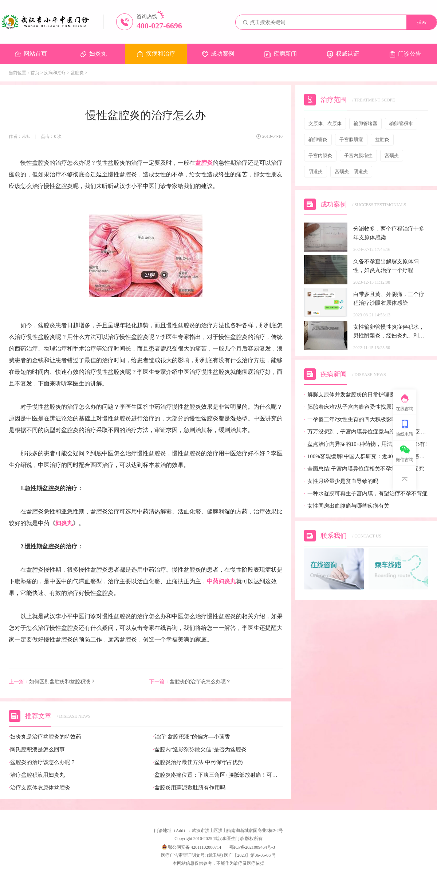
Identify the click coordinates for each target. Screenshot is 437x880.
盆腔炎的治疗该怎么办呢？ (190, 681)
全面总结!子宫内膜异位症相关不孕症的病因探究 (364, 469)
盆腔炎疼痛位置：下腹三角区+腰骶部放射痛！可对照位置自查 (218, 775)
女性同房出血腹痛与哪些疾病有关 (346, 506)
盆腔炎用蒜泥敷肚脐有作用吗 (189, 788)
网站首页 (31, 54)
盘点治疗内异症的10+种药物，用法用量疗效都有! (365, 444)
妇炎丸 (93, 54)
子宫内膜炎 (320, 155)
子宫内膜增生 (358, 155)
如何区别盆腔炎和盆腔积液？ (52, 681)
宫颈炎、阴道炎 (351, 171)
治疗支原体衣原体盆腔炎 (39, 788)
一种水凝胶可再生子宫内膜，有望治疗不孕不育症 (366, 493)
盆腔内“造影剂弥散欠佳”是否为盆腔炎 (200, 749)
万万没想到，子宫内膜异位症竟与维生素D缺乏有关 (366, 432)
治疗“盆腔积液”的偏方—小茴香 (191, 737)
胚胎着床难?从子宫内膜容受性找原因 (350, 407)
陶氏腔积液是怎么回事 (37, 749)
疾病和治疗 (156, 54)
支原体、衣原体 (325, 123)
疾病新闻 (280, 54)
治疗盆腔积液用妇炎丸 (37, 775)
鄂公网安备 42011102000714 (191, 847)
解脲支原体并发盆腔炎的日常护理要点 (352, 394)
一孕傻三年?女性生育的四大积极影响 (350, 419)
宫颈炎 (392, 155)
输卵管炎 (317, 139)
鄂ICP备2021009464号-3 (252, 847)
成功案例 (218, 54)
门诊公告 (405, 54)
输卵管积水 (401, 123)
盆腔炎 (77, 72)
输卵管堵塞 (365, 123)
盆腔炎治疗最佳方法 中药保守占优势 (198, 762)
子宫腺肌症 (351, 139)
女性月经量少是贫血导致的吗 (341, 481)
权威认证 (343, 54)
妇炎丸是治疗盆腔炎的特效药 (45, 737)
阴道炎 (315, 171)
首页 (35, 72)
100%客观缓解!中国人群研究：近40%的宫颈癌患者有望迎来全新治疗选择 (366, 456)
